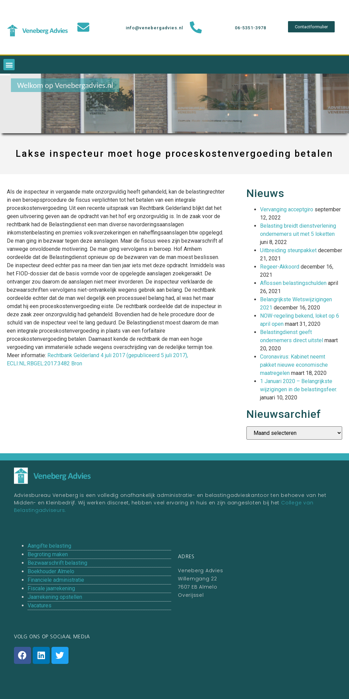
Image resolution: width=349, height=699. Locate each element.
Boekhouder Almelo (51, 571)
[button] (311, 26)
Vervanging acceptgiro (286, 209)
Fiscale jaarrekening (51, 588)
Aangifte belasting (49, 546)
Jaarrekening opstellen (55, 597)
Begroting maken (48, 554)
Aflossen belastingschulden (293, 283)
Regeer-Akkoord (279, 266)
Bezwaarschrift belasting (57, 563)
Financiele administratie (56, 580)
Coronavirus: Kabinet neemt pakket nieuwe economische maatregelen (294, 364)
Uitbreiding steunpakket (288, 250)
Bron (76, 363)
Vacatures (39, 605)
